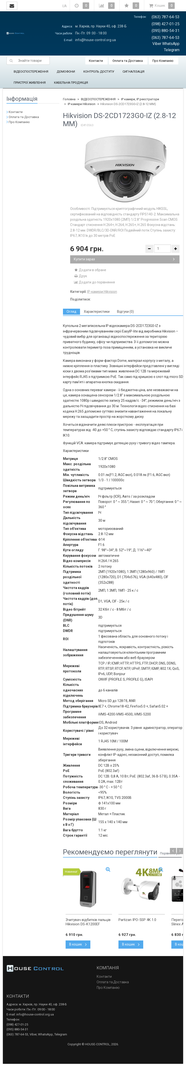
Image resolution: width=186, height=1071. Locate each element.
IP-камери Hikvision (81, 104)
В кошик (78, 944)
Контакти (96, 61)
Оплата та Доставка (127, 61)
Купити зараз (124, 259)
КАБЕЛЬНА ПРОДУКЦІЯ (71, 82)
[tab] (71, 312)
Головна (69, 99)
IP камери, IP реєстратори (140, 99)
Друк (80, 276)
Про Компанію (163, 61)
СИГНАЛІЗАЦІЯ (133, 71)
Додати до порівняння (94, 282)
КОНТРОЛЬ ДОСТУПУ (98, 71)
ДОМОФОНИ (66, 71)
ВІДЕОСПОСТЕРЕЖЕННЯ (31, 71)
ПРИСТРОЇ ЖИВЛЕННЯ (30, 82)
